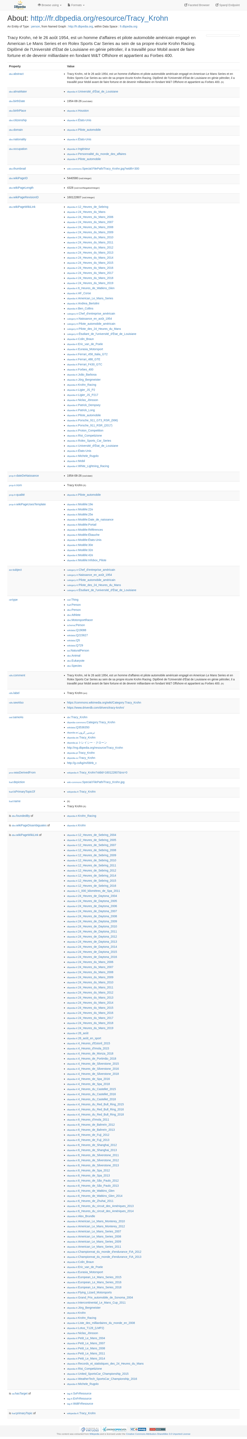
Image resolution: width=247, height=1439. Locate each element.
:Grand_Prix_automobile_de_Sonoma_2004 (100, 1297)
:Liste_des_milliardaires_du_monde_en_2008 (101, 1323)
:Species (74, 665)
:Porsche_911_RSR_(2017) (89, 425)
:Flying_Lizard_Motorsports (89, 1292)
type (13, 599)
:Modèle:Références (85, 529)
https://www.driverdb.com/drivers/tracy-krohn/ (95, 707)
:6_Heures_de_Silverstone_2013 (93, 1165)
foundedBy (21, 815)
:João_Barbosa (82, 374)
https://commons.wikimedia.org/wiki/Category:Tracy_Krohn (104, 702)
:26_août (77, 1033)
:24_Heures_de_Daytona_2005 (92, 901)
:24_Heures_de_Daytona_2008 (92, 916)
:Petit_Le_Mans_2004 (86, 1338)
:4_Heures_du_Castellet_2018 (91, 1099)
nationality (17, 139)
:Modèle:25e (80, 514)
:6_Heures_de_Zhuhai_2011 (90, 1201)
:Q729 (75, 645)
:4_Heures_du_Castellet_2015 (91, 1089)
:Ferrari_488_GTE (83, 359)
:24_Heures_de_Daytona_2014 (92, 946)
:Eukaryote (76, 660)
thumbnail (17, 168)
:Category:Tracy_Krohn (91, 722)
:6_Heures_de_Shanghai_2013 (92, 1150)
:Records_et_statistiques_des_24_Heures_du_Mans (105, 1363)
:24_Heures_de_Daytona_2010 (92, 926)
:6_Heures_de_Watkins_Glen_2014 (94, 1195)
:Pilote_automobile (84, 129)
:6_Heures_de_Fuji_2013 (88, 1140)
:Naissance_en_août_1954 (89, 318)
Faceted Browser (197, 5)
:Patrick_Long (81, 410)
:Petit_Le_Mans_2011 (86, 1353)
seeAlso (16, 702)
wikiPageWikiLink (22, 206)
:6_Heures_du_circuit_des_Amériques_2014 (100, 1211)
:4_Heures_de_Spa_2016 (88, 1079)
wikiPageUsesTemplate (27, 504)
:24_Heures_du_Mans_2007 (90, 222)
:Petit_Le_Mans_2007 (86, 1343)
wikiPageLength (21, 187)
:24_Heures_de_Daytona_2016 (92, 957)
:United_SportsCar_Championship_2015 (98, 1373)
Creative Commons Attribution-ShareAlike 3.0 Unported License (158, 1434)
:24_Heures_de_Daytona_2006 (92, 906)
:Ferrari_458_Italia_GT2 (87, 354)
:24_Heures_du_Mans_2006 (90, 217)
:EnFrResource (79, 1398)
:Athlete (73, 615)
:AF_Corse (79, 293)
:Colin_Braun (80, 339)
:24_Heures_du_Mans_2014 (90, 257)
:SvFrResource (79, 1393)
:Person (74, 604)
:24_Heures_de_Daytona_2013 (92, 941)
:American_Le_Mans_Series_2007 (94, 1231)
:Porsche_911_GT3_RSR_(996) (92, 420)
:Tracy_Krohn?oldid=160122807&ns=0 (97, 772)
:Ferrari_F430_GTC (84, 364)
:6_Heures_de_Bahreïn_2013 (91, 1129)
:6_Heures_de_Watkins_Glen (91, 288)
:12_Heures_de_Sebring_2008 (91, 850)
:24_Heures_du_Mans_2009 (90, 232)
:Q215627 (77, 635)
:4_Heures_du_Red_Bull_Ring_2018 (95, 1114)
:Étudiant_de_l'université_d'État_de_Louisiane (101, 334)
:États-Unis (79, 120)
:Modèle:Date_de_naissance (90, 519)
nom (15, 485)
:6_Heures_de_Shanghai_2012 (92, 1145)
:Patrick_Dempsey (83, 405)
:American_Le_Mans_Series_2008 (94, 1236)
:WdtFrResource (80, 1403)
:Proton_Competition (85, 430)
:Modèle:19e (80, 504)
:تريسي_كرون (81, 732)
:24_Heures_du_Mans (86, 212)
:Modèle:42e (80, 555)
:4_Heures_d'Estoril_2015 (88, 1043)
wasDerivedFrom (22, 772)
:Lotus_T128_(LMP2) (85, 1328)
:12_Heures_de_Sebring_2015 (91, 880)
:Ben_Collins (80, 308)
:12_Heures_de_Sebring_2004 (91, 835)
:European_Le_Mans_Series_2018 (94, 1287)
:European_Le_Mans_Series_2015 (94, 1277)
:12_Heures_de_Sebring (87, 206)
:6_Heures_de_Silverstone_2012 (93, 1160)
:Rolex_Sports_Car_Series (89, 440)
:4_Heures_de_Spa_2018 (88, 1084)
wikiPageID (18, 178)
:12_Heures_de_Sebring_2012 (91, 870)
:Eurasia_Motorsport (85, 349)
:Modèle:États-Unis (84, 539)
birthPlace (17, 110)
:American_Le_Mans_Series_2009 (94, 1241)
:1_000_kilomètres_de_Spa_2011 (93, 890)
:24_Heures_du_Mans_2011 (90, 242)
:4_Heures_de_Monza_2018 (90, 1053)
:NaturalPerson (78, 650)
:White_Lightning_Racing (88, 466)
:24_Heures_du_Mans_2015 (90, 262)
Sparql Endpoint (228, 5)
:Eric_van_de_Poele (85, 344)
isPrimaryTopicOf (22, 791)
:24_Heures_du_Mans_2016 (90, 267)
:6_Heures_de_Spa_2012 (88, 1170)
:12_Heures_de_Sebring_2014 (91, 875)
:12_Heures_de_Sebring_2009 (91, 855)
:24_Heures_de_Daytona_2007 (92, 911)
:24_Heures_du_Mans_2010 (90, 237)
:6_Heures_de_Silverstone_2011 (93, 1155)
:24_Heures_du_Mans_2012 (90, 247)
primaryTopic (22, 1413)
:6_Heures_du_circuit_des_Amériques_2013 (100, 1206)
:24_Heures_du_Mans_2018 (90, 278)
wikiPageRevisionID (24, 197)
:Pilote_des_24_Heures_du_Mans (94, 328)
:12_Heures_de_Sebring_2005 (91, 840)
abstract (16, 73)
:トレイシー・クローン (87, 742)
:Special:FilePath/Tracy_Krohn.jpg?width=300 (103, 168)
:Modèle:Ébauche (83, 534)
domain (16, 129)
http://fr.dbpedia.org (80, 26)
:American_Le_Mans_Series (90, 298)
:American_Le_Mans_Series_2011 (94, 1246)
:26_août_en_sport (84, 1038)
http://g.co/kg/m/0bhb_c (82, 763)
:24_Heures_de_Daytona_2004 (92, 896)
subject (15, 569)
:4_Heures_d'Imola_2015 (88, 1048)
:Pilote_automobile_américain (91, 323)
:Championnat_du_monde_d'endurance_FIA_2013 (104, 1256)
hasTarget (20, 1393)
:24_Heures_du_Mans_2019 (90, 283)
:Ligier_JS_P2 (81, 389)
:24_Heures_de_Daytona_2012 (92, 936)
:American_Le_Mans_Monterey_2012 (96, 1226)
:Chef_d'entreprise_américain (91, 313)
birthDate (17, 101)
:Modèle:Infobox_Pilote (86, 560)
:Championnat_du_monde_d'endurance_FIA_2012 (104, 1251)
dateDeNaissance (24, 475)
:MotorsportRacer (80, 620)
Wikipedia (94, 1434)
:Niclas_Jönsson (82, 400)
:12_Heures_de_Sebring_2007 (91, 845)
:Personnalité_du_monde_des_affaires (96, 154)
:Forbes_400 (80, 369)
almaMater (18, 91)
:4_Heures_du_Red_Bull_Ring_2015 (95, 1104)
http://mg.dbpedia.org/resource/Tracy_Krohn (95, 747)
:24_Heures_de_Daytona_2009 (92, 921)
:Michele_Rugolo (83, 456)
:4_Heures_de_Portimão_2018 (91, 1058)
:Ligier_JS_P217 (82, 395)
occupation (18, 148)
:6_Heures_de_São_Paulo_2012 (93, 1180)
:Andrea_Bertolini (83, 303)
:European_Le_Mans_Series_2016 (94, 1282)
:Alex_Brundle (81, 1216)
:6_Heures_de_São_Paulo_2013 (93, 1185)
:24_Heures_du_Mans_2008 (90, 227)
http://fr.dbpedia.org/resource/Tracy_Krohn (99, 18)
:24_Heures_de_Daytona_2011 (92, 931)
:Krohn (76, 825)
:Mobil (76, 461)
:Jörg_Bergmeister (84, 379)
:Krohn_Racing (81, 384)
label (14, 693)
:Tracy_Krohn (77, 717)
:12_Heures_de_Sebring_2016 (91, 885)
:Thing (72, 599)
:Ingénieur (78, 148)
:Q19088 (76, 630)
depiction (17, 782)
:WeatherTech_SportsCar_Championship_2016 (102, 1378)
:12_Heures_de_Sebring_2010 (91, 860)
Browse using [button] (50, 5)
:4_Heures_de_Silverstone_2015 (93, 1063)
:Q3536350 (78, 727)
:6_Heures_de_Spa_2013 (88, 1175)
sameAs (16, 717)
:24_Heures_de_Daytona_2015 (92, 951)
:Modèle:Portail (81, 524)
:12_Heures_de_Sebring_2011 (91, 865)
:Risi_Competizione (84, 435)
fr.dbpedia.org (128, 26)
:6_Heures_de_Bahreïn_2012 (91, 1124)
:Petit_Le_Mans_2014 (86, 1358)
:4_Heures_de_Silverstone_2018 (93, 1073)
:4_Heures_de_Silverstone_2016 (93, 1068)
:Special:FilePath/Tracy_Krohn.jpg (96, 782)
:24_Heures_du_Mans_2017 (90, 273)
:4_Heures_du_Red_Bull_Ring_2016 (95, 1109)
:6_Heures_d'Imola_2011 (88, 1119)
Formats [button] (76, 5)
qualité (17, 494)
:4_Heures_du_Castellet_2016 (91, 1094)
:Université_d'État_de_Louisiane (92, 91)
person (35, 26)
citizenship (18, 120)
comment (17, 675)
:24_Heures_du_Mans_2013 (90, 252)
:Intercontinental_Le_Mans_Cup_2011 (96, 1302)
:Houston (78, 110)
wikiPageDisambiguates (29, 825)
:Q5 (73, 640)
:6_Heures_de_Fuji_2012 (88, 1134)
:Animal (73, 655)
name (15, 801)
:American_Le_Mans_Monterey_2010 (96, 1221)
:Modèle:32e (80, 550)
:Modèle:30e (80, 545)
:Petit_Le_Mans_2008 (86, 1348)
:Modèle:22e (80, 509)
